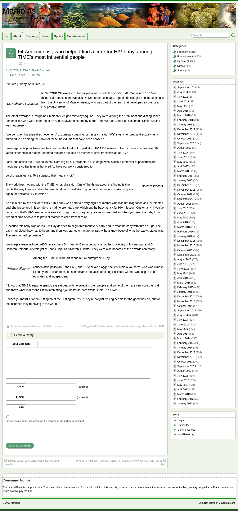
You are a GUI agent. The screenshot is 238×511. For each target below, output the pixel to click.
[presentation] (37, 434)
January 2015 (185, 291)
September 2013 (186, 366)
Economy (32, 36)
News (46, 36)
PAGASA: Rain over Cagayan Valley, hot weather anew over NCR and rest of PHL (121, 462)
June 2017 (183, 157)
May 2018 (182, 106)
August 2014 (184, 315)
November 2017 (186, 134)
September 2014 (186, 310)
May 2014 (182, 329)
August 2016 (184, 203)
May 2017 (182, 161)
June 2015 (183, 268)
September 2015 (186, 254)
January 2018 (185, 124)
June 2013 (183, 380)
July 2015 (182, 264)
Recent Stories (150, 326)
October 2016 (185, 194)
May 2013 (182, 384)
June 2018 (183, 101)
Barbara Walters (106, 326)
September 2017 (186, 143)
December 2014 (186, 296)
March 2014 (183, 338)
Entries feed (184, 425)
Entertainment (76, 36)
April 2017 (183, 166)
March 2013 (183, 394)
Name (20, 386)
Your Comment (21, 343)
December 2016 (186, 185)
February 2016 (185, 231)
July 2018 (182, 96)
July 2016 (182, 208)
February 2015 (185, 287)
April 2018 (183, 110)
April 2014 (183, 333)
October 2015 (185, 250)
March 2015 (183, 282)
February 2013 (185, 398)
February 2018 (185, 120)
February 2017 (185, 175)
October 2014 (185, 306)
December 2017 (186, 129)
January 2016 (185, 236)
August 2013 (184, 370)
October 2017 (185, 138)
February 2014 (185, 343)
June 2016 (183, 213)
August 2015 (184, 259)
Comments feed (187, 429)
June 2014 (183, 324)
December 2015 (186, 240)
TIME (161, 326)
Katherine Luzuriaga (131, 326)
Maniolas (19, 10)
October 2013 (185, 361)
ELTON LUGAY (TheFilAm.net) (30, 70)
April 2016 (183, 222)
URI (21, 407)
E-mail (20, 397)
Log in (181, 420)
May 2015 (182, 273)
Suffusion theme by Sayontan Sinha (217, 503)
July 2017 (182, 152)
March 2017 (183, 171)
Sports (58, 36)
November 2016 (186, 189)
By (7, 70)
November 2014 (186, 301)
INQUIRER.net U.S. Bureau (23, 75)
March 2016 (183, 227)
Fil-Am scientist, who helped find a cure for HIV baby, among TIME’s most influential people (85, 54)
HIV (117, 326)
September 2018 (186, 87)
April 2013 (183, 389)
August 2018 (184, 92)
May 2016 (182, 217)
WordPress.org (186, 434)
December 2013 (186, 352)
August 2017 (184, 147)
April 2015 (183, 278)
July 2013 (182, 375)
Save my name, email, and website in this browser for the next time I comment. (45, 421)
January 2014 (185, 347)
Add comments (54, 326)
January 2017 (185, 180)
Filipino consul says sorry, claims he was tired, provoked (31, 462)
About (17, 36)
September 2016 (186, 198)
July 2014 (182, 319)
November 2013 (186, 357)
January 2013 (185, 403)
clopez (25, 326)
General (181, 61)
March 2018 (183, 115)
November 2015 (186, 245)
